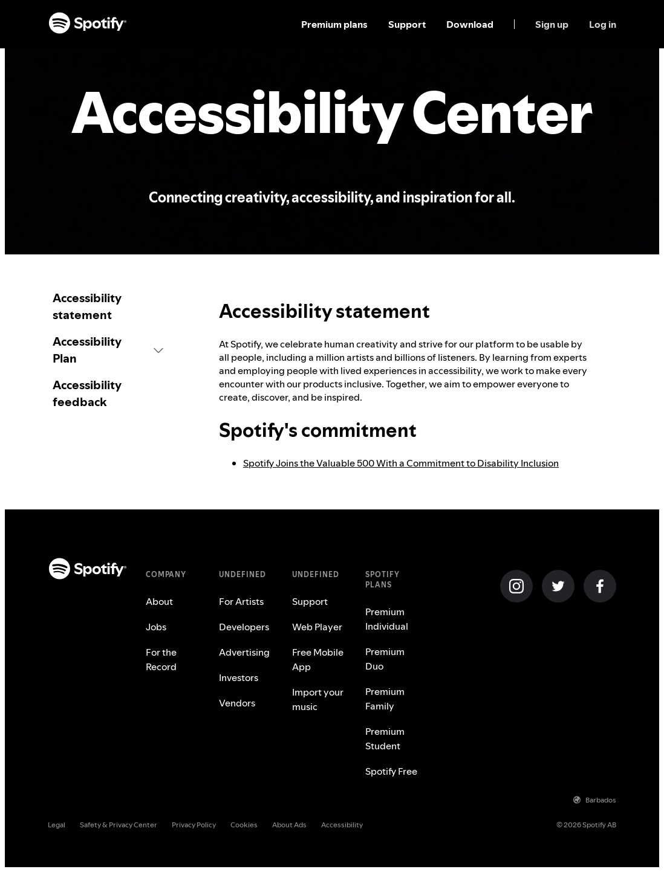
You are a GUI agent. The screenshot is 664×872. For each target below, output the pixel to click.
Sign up (551, 24)
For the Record (161, 659)
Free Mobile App (317, 659)
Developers (244, 626)
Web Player (317, 626)
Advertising (244, 652)
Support (407, 24)
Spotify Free (391, 771)
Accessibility (342, 824)
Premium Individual (386, 619)
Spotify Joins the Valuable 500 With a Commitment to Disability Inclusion (401, 463)
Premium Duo (385, 659)
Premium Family (385, 698)
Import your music (317, 699)
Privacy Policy (194, 824)
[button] (108, 350)
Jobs (156, 626)
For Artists (241, 601)
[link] (108, 306)
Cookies (244, 824)
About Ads (289, 824)
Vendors (237, 702)
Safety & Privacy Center (118, 824)
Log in (602, 24)
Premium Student (385, 738)
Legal (56, 824)
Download (469, 24)
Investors (238, 677)
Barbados (594, 800)
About (159, 601)
